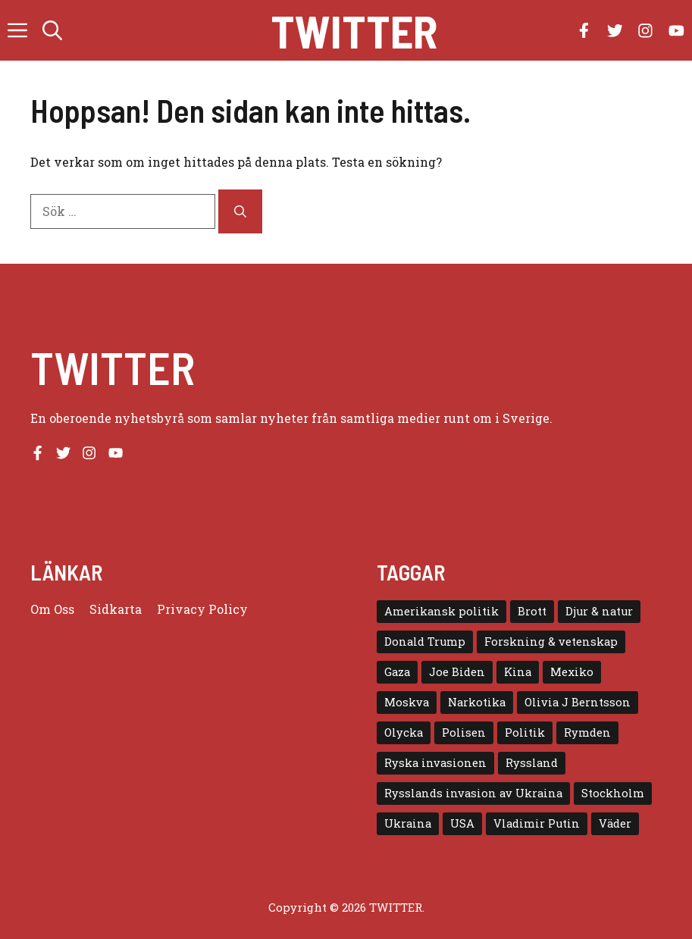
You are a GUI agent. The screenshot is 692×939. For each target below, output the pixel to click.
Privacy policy (202, 609)
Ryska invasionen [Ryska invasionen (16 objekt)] (435, 763)
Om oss (52, 609)
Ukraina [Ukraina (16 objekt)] (407, 823)
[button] (52, 30)
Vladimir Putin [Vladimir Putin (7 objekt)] (536, 823)
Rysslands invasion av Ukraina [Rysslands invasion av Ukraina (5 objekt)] (473, 793)
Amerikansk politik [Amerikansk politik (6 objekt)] (441, 611)
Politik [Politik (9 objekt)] (525, 732)
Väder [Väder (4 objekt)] (615, 823)
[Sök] (240, 211)
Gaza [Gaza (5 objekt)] (397, 672)
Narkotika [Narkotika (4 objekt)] (477, 702)
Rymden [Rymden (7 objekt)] (587, 732)
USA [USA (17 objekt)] (462, 823)
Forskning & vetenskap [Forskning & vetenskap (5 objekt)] (551, 641)
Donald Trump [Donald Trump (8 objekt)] (424, 641)
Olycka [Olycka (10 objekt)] (403, 732)
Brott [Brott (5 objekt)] (532, 611)
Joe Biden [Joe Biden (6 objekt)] (457, 672)
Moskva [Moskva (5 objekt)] (406, 702)
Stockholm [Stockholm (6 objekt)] (612, 793)
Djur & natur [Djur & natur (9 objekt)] (599, 611)
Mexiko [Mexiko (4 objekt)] (571, 672)
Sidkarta (115, 609)
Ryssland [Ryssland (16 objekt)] (532, 763)
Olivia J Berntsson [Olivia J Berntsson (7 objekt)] (577, 702)
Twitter (354, 30)
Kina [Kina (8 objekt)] (517, 672)
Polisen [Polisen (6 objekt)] (464, 732)
